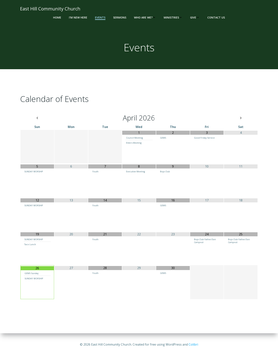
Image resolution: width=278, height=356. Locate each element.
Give (195, 17)
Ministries (173, 17)
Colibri (193, 344)
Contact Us (216, 17)
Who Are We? (145, 17)
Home (57, 17)
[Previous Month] (37, 118)
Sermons (119, 17)
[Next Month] (241, 118)
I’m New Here (78, 17)
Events (100, 17)
